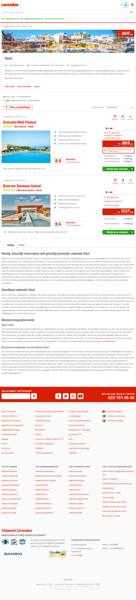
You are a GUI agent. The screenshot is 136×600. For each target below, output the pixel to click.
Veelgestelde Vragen (11, 429)
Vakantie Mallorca (43, 503)
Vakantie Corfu (75, 485)
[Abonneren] (34, 396)
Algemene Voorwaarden (13, 425)
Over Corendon (9, 411)
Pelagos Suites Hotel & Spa (114, 506)
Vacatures (73, 434)
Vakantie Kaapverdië (44, 471)
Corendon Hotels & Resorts (47, 439)
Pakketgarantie (12, 18)
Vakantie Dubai (42, 489)
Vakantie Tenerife (43, 508)
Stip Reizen (40, 429)
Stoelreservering (42, 420)
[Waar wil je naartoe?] (68, 12)
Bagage (5, 439)
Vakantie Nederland (11, 485)
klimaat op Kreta (82, 341)
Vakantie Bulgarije (10, 475)
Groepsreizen (8, 452)
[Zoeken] (131, 12)
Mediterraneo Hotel (111, 492)
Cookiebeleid (75, 416)
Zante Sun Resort (110, 479)
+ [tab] (108, 128)
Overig (10, 245)
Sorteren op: (98, 107)
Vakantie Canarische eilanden (48, 475)
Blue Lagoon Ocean (111, 515)
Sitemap (72, 452)
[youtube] (80, 396)
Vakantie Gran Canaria (45, 480)
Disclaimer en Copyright (79, 429)
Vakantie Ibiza (41, 485)
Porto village (108, 497)
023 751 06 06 (121, 397)
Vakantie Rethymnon (78, 498)
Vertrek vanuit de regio (79, 448)
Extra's (5, 443)
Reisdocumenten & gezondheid (49, 411)
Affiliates (39, 448)
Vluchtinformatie (9, 434)
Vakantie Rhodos (76, 480)
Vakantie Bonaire (9, 471)
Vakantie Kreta (42, 498)
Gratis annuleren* (56, 18)
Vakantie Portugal (10, 503)
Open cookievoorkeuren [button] (80, 420)
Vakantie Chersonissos (79, 494)
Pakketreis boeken (77, 443)
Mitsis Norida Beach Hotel (114, 511)
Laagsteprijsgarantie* (34, 18)
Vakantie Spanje (9, 508)
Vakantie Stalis (75, 512)
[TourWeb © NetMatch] (68, 579)
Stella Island (107, 488)
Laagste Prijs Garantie (78, 411)
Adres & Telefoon (9, 416)
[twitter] (66, 396)
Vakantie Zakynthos (44, 512)
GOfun (38, 434)
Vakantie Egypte (9, 489)
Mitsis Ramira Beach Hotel (114, 502)
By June (38, 425)
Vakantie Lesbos (76, 503)
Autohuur (6, 448)
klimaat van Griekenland (104, 341)
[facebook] (58, 396)
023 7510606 (76, 555)
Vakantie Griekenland (11, 498)
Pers (71, 439)
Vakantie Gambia (9, 494)
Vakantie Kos (41, 494)
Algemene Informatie (11, 420)
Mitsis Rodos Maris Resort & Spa (117, 483)
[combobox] (68, 12)
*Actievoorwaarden (44, 452)
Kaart (22, 245)
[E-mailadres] (16, 396)
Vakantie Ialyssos (76, 508)
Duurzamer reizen (43, 416)
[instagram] (73, 396)
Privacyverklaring (76, 425)
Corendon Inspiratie (44, 443)
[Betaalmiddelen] (12, 553)
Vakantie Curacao (10, 480)
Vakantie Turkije (9, 512)
